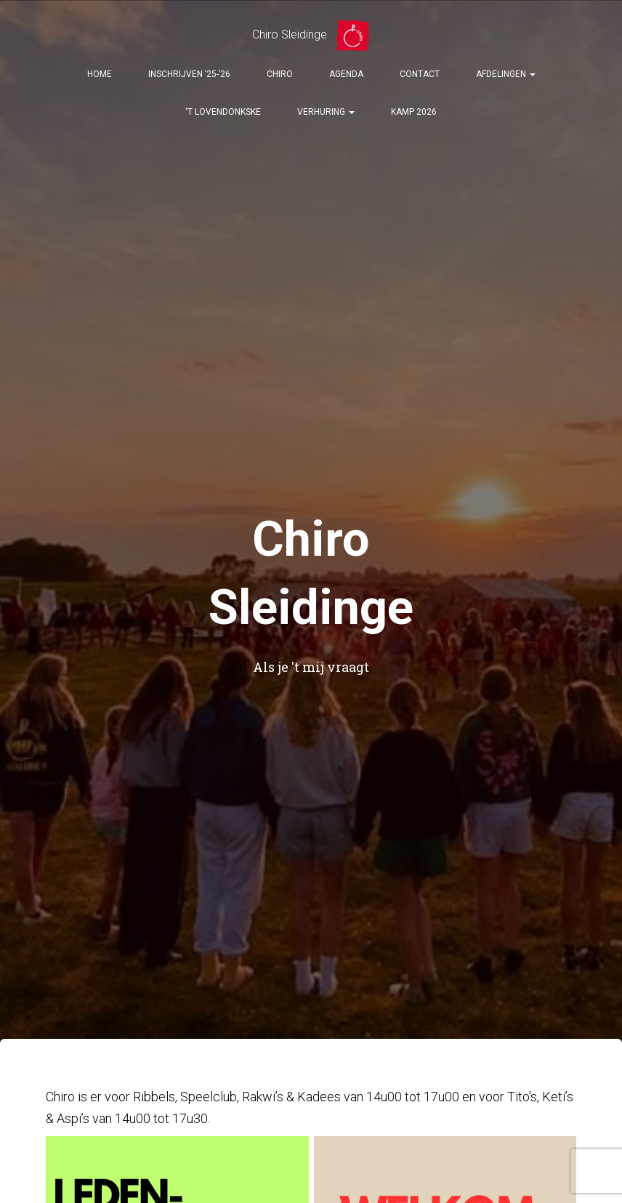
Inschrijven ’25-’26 (189, 74)
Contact (420, 74)
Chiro (280, 74)
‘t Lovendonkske (223, 112)
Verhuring (326, 112)
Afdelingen (506, 74)
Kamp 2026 (414, 112)
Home (99, 74)
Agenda (346, 74)
